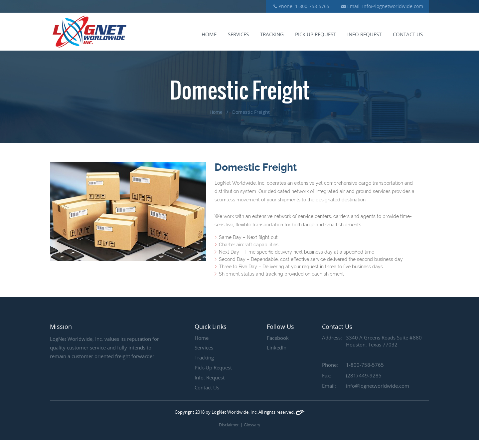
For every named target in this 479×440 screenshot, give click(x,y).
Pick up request (315, 35)
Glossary (252, 424)
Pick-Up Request (213, 367)
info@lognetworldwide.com (392, 6)
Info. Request (210, 377)
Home (209, 35)
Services (238, 35)
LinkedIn (276, 347)
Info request (364, 35)
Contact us (408, 35)
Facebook (278, 337)
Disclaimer (229, 424)
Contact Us (207, 387)
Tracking (272, 35)
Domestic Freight (251, 112)
